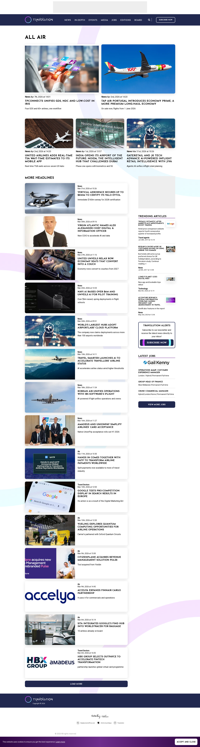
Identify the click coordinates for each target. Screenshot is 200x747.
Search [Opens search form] (149, 20)
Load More (76, 684)
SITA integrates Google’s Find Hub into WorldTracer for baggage (101, 625)
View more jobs (157, 405)
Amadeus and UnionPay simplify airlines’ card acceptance (100, 426)
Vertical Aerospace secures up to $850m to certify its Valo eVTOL (101, 193)
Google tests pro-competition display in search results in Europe (99, 494)
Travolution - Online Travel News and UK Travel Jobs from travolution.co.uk (39, 699)
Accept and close (186, 742)
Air (79, 451)
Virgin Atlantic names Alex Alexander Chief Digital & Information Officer (97, 228)
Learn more (60, 742)
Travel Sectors (83, 485)
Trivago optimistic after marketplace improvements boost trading (151, 223)
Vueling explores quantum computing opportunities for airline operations (98, 527)
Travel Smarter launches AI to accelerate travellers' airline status (99, 361)
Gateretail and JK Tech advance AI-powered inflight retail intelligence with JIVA (149, 158)
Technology (143, 288)
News (27, 97)
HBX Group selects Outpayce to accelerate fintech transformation (99, 660)
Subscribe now (165, 20)
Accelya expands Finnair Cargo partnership (99, 591)
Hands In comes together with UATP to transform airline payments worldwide (99, 460)
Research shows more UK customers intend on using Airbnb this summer (151, 248)
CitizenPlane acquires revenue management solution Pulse (99, 558)
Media (104, 20)
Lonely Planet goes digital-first (147, 277)
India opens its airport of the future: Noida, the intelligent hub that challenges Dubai (99, 158)
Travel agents (143, 237)
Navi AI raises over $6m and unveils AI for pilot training (98, 293)
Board (138, 20)
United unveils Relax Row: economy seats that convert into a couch (98, 261)
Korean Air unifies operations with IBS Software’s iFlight (98, 392)
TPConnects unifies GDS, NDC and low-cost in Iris (60, 102)
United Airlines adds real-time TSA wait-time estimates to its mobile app (49, 158)
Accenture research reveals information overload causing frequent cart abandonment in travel (149, 301)
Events (93, 20)
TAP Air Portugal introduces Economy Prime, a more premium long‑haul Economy (137, 102)
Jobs (114, 20)
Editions (125, 20)
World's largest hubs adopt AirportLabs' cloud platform (98, 326)
